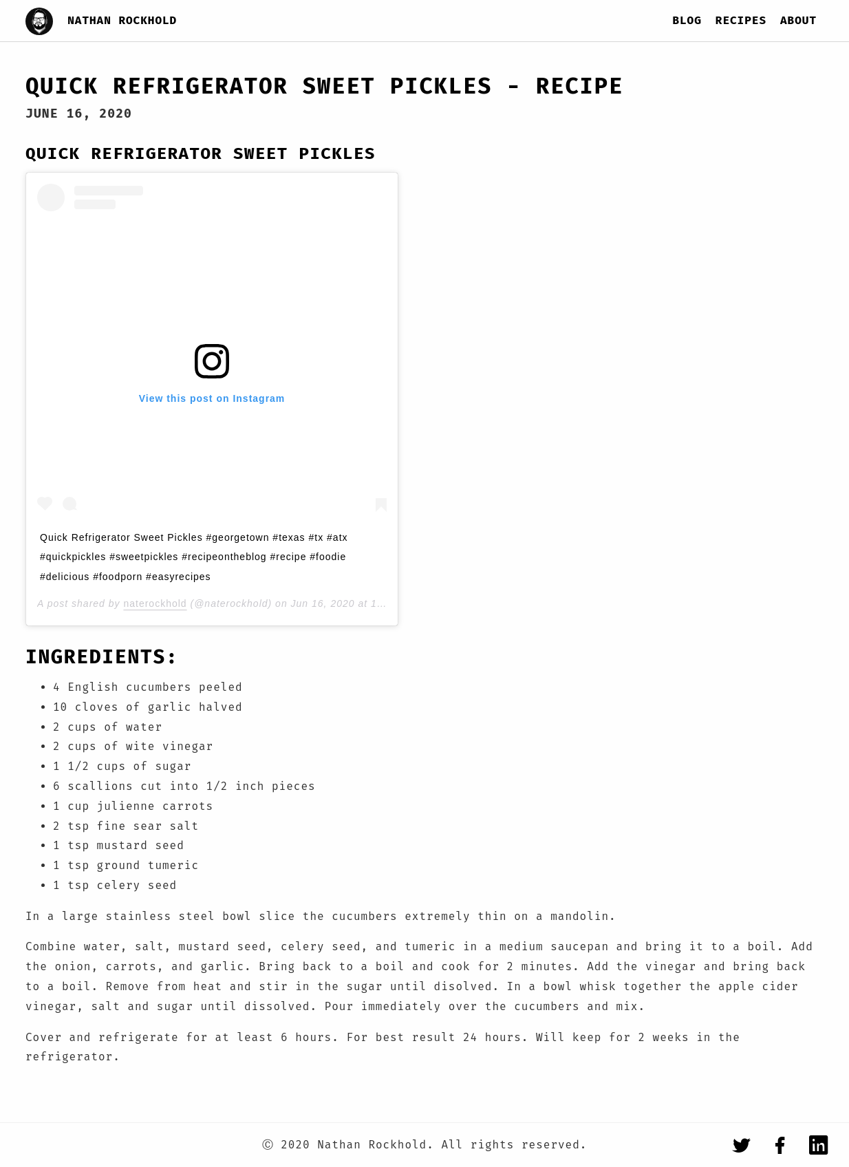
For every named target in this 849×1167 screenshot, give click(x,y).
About (798, 20)
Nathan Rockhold (122, 20)
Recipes (741, 20)
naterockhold (154, 603)
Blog (686, 20)
